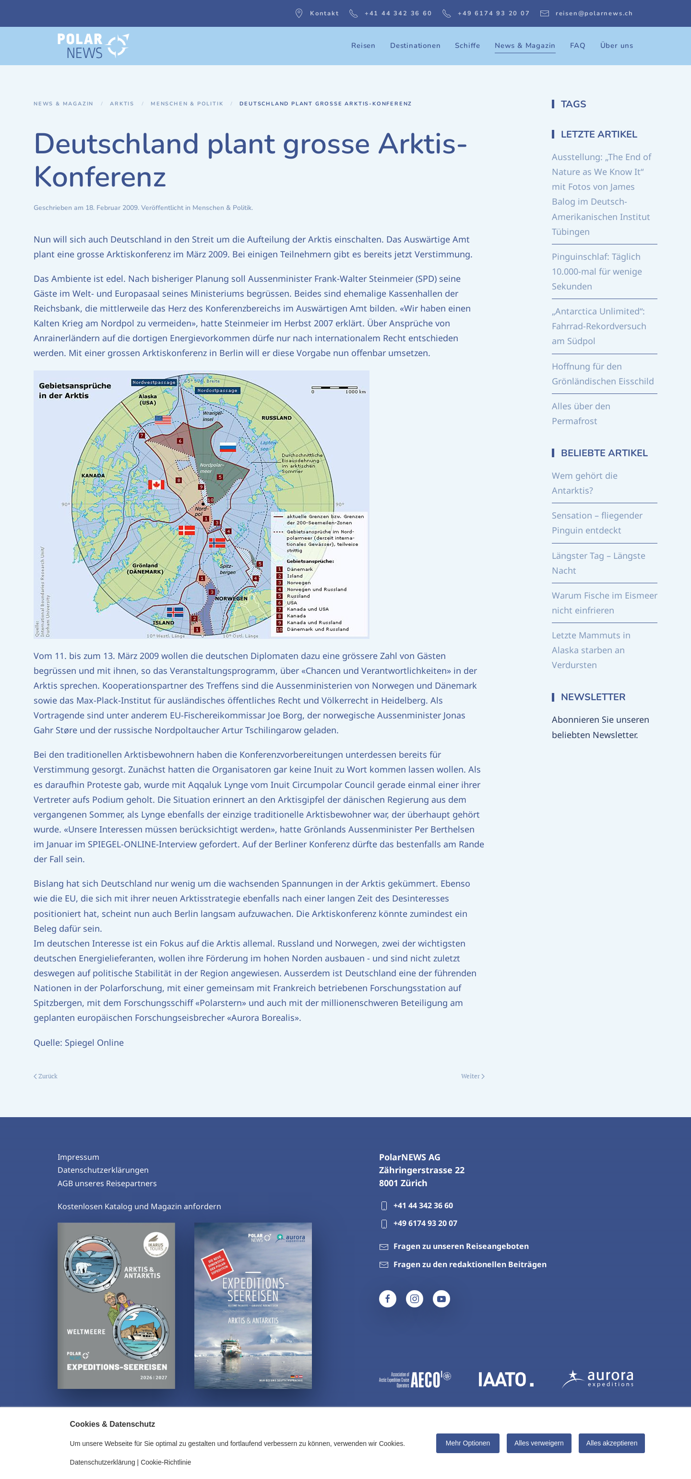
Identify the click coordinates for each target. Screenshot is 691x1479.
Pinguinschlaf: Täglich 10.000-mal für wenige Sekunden (597, 271)
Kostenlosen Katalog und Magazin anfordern (139, 1206)
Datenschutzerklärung (102, 1462)
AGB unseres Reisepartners (107, 1183)
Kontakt (316, 13)
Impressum (78, 1157)
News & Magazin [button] (525, 45)
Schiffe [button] (467, 45)
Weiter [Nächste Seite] (473, 1076)
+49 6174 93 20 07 (486, 13)
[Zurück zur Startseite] (94, 46)
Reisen (363, 45)
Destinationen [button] (415, 45)
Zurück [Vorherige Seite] (46, 1076)
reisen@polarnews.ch (586, 13)
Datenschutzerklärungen (103, 1170)
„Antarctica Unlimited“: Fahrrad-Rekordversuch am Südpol (599, 326)
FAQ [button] (577, 45)
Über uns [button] (616, 45)
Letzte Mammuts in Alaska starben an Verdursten (591, 649)
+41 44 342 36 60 (390, 13)
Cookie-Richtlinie (166, 1462)
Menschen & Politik (221, 207)
